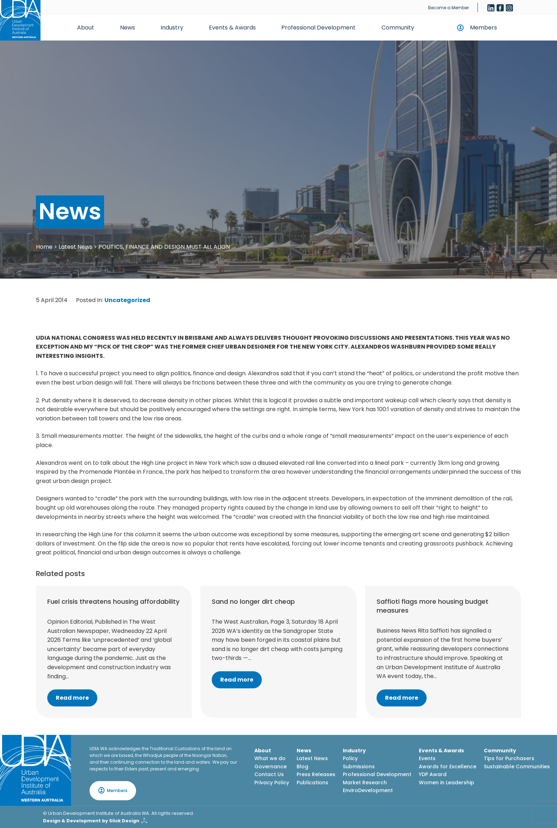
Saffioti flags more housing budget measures (432, 606)
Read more (72, 698)
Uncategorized (127, 300)
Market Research (365, 782)
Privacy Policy (271, 782)
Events (427, 758)
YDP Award (433, 774)
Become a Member (448, 8)
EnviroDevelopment (368, 790)
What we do (270, 758)
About (85, 27)
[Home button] (20, 20)
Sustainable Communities (517, 766)
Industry (172, 27)
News (127, 27)
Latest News (75, 247)
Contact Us (269, 774)
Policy (350, 758)
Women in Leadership (446, 782)
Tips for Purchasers (509, 758)
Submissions (359, 766)
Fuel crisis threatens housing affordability (113, 601)
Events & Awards (232, 27)
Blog (302, 766)
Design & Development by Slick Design (91, 821)
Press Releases (316, 774)
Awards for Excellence (447, 766)
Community (398, 27)
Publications (312, 782)
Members (483, 27)
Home (44, 247)
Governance (270, 766)
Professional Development (318, 27)
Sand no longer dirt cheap (253, 601)
